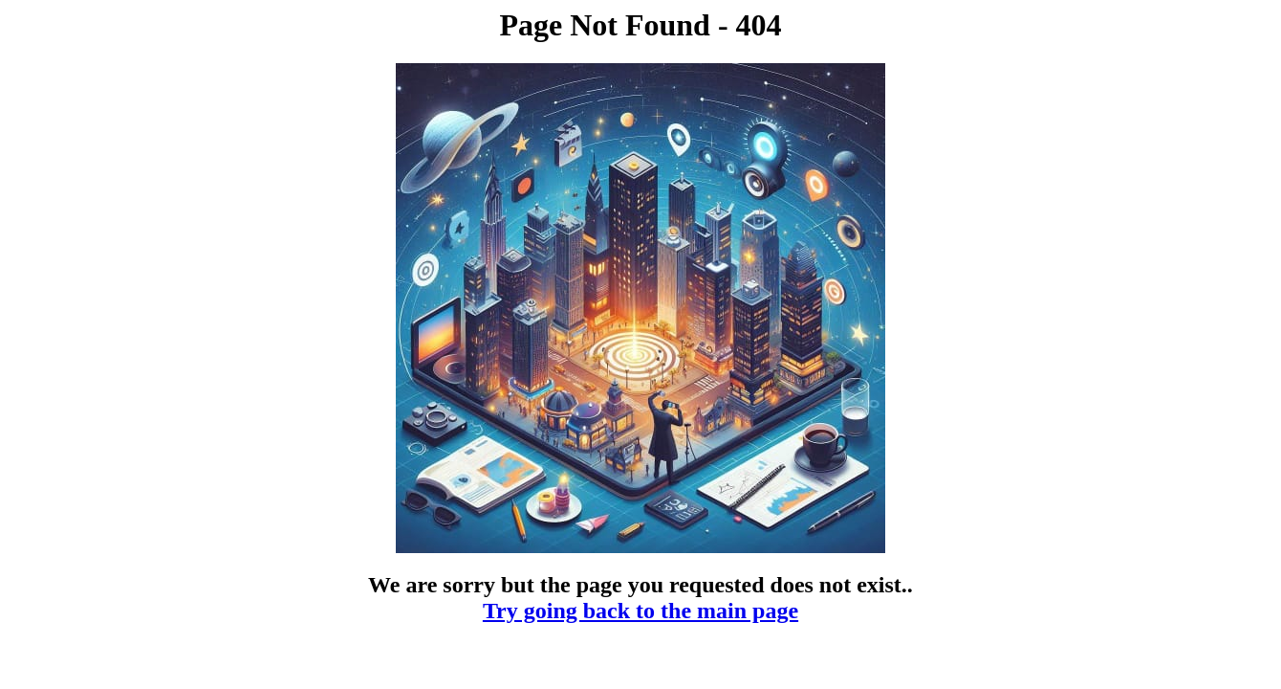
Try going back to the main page (640, 610)
